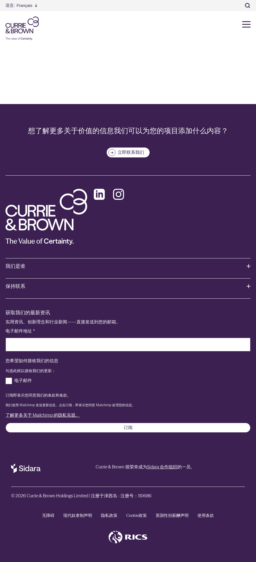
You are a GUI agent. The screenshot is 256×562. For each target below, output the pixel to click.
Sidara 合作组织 (162, 467)
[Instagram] (118, 194)
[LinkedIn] (99, 194)
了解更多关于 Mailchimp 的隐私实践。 (42, 415)
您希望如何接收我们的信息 (31, 360)
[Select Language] (21, 5)
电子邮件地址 (20, 331)
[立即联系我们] (128, 152)
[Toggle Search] (248, 5)
